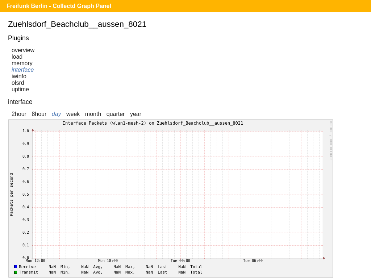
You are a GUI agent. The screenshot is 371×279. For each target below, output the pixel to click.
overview (23, 50)
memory (22, 63)
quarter (116, 114)
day (56, 114)
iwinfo (19, 76)
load (17, 57)
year (135, 114)
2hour (19, 114)
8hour (39, 114)
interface (23, 70)
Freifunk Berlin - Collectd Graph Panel (59, 6)
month (93, 114)
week (73, 114)
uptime (20, 89)
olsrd (18, 83)
